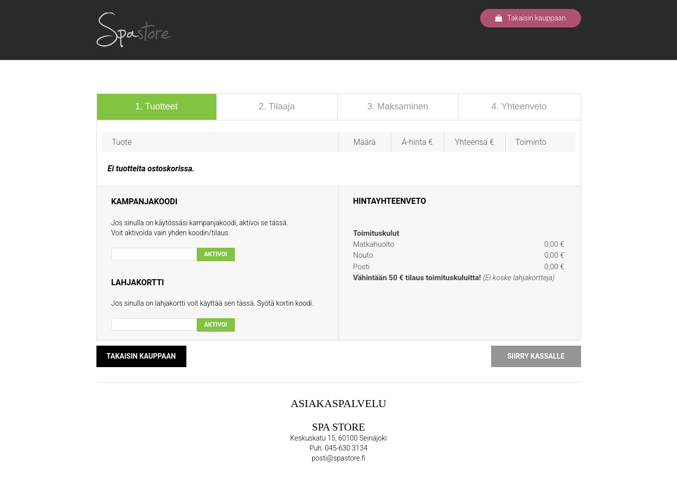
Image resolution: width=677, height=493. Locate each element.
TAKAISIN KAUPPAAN (141, 356)
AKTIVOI (215, 254)
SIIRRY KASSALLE (536, 356)
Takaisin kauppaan (530, 18)
